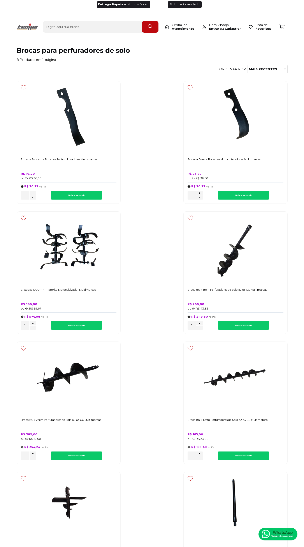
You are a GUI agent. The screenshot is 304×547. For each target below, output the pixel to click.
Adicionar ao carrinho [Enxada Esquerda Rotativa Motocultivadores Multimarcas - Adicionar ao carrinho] (57, 196)
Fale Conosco (28, 437)
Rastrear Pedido (154, 437)
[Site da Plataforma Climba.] (152, 516)
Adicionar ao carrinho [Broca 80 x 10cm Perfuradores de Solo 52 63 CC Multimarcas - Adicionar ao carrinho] (125, 328)
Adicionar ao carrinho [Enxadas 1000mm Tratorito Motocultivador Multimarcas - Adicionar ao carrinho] (194, 196)
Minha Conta (151, 432)
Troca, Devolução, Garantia (103, 427)
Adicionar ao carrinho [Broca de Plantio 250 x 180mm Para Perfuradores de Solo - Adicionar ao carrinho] (194, 328)
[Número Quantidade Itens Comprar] (25, 196)
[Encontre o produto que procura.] (150, 19)
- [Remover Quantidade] (32, 199)
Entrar (214, 21)
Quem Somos (28, 442)
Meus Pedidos (152, 427)
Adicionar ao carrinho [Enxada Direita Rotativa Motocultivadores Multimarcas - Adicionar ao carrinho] (125, 196)
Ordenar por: (232, 69)
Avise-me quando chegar (255, 312)
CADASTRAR (271, 377)
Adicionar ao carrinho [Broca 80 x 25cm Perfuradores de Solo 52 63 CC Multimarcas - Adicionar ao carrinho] (57, 328)
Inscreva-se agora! (33, 374)
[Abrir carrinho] (282, 19)
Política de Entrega (32, 432)
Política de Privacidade (35, 427)
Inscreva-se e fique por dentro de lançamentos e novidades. (44, 379)
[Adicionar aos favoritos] (23, 87)
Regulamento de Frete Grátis (41, 447)
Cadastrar (233, 21)
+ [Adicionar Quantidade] (33, 194)
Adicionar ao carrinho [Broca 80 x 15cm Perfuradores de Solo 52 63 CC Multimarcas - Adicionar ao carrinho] (263, 196)
